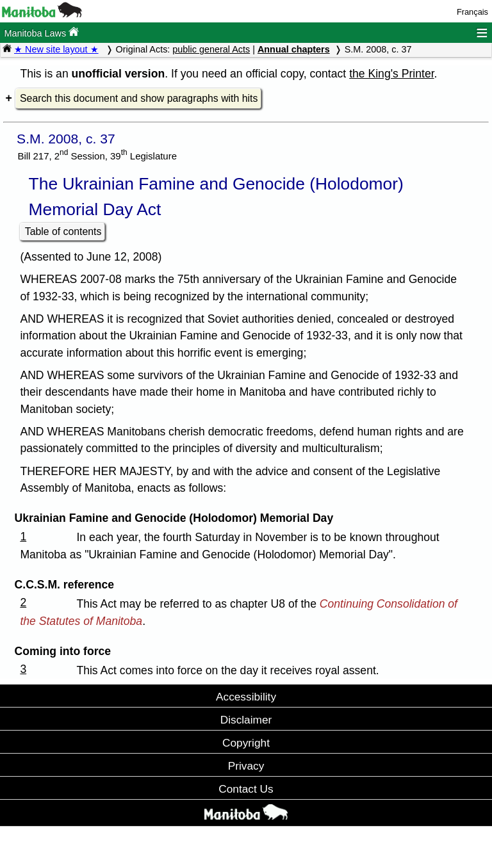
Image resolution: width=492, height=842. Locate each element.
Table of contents (63, 231)
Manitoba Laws (41, 32)
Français (472, 12)
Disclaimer (246, 719)
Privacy (246, 765)
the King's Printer (391, 73)
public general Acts (211, 49)
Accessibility (246, 696)
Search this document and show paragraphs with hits (139, 98)
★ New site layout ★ (56, 49)
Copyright (246, 742)
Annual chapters (294, 49)
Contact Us (245, 788)
